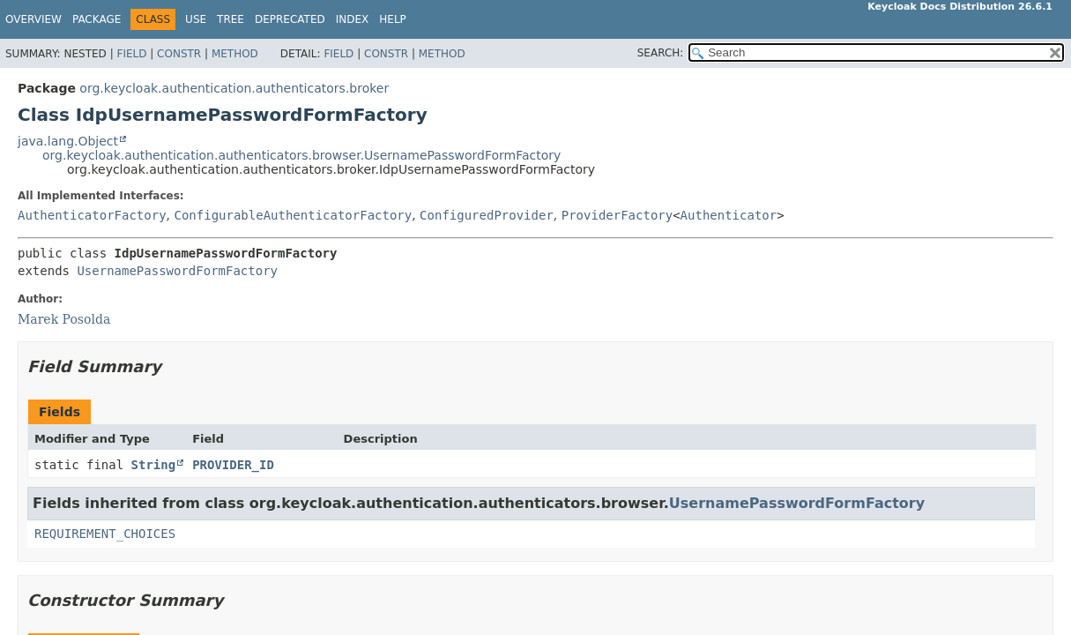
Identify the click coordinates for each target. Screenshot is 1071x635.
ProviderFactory (617, 215)
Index (352, 19)
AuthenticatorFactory (92, 215)
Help (392, 19)
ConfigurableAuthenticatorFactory (293, 215)
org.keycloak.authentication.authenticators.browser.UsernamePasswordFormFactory (301, 155)
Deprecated (290, 19)
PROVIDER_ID (233, 465)
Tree (230, 19)
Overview (33, 19)
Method (235, 54)
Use (195, 19)
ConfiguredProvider (487, 215)
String (153, 465)
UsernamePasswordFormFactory (177, 271)
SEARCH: (660, 53)
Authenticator (729, 215)
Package (96, 19)
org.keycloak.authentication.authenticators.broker (234, 88)
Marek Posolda (64, 319)
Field (131, 54)
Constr (179, 54)
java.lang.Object (68, 141)
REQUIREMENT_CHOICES (104, 534)
